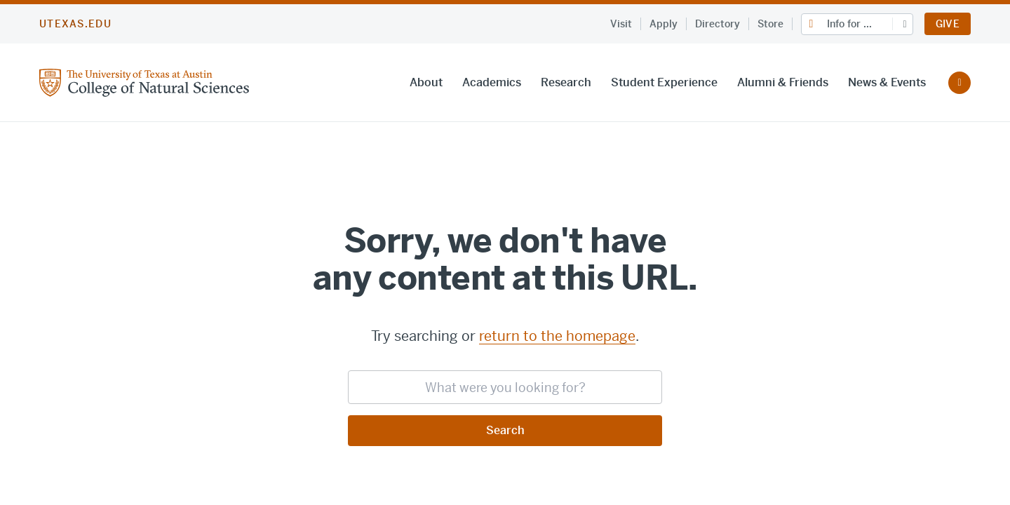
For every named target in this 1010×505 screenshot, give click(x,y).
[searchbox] (505, 387)
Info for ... (849, 24)
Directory (717, 24)
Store (770, 24)
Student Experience (664, 82)
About (426, 82)
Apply (663, 24)
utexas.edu (75, 24)
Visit (621, 24)
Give (947, 24)
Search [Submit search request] (505, 430)
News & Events (887, 82)
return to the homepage (557, 336)
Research (566, 82)
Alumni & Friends (782, 82)
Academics (491, 82)
